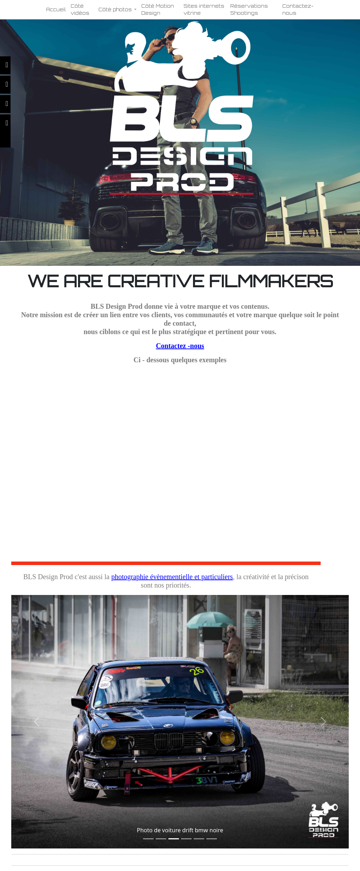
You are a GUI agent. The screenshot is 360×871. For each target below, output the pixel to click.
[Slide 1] (148, 839)
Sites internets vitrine (204, 9)
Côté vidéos (80, 9)
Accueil (56, 9)
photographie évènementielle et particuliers (172, 577)
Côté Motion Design (157, 9)
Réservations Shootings (249, 9)
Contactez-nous (298, 9)
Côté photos (115, 9)
